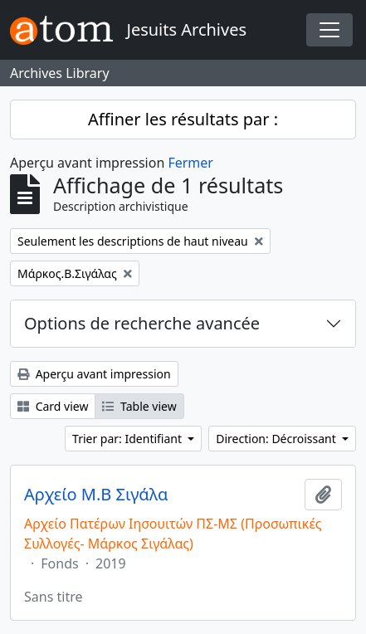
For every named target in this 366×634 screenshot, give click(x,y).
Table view (139, 406)
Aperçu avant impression (94, 374)
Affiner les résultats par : (183, 119)
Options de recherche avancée (142, 323)
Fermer (190, 163)
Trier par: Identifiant (128, 438)
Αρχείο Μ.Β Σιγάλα (96, 495)
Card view (52, 406)
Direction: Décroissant (277, 438)
